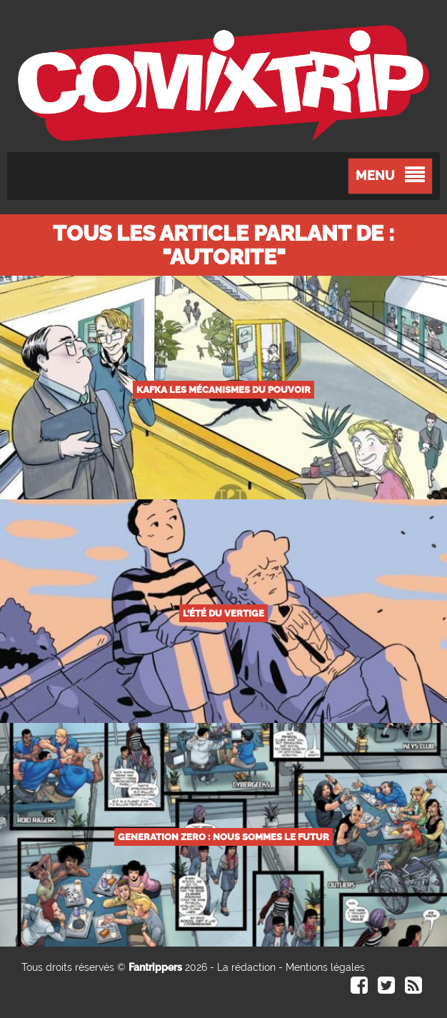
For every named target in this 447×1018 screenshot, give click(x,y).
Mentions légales (325, 967)
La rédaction (246, 967)
